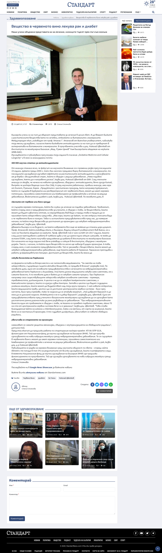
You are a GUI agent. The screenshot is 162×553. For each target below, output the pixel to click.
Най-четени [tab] (127, 21)
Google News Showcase (41, 367)
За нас (14, 551)
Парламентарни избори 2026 (142, 551)
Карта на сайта (98, 551)
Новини (56, 18)
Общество (57, 540)
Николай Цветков (66, 378)
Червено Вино (29, 378)
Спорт (122, 540)
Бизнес (108, 540)
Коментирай (104, 391)
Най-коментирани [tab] (143, 21)
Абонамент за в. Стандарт (117, 551)
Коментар (14, 494)
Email (66, 485)
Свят (116, 540)
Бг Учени (51, 378)
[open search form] (153, 13)
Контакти (86, 551)
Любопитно (98, 540)
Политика (47, 540)
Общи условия (26, 551)
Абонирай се (13, 5)
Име (11, 485)
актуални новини (35, 372)
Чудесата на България (82, 540)
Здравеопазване (68, 18)
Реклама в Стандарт (71, 551)
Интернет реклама (52, 551)
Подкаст (67, 540)
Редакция (38, 551)
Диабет (41, 378)
